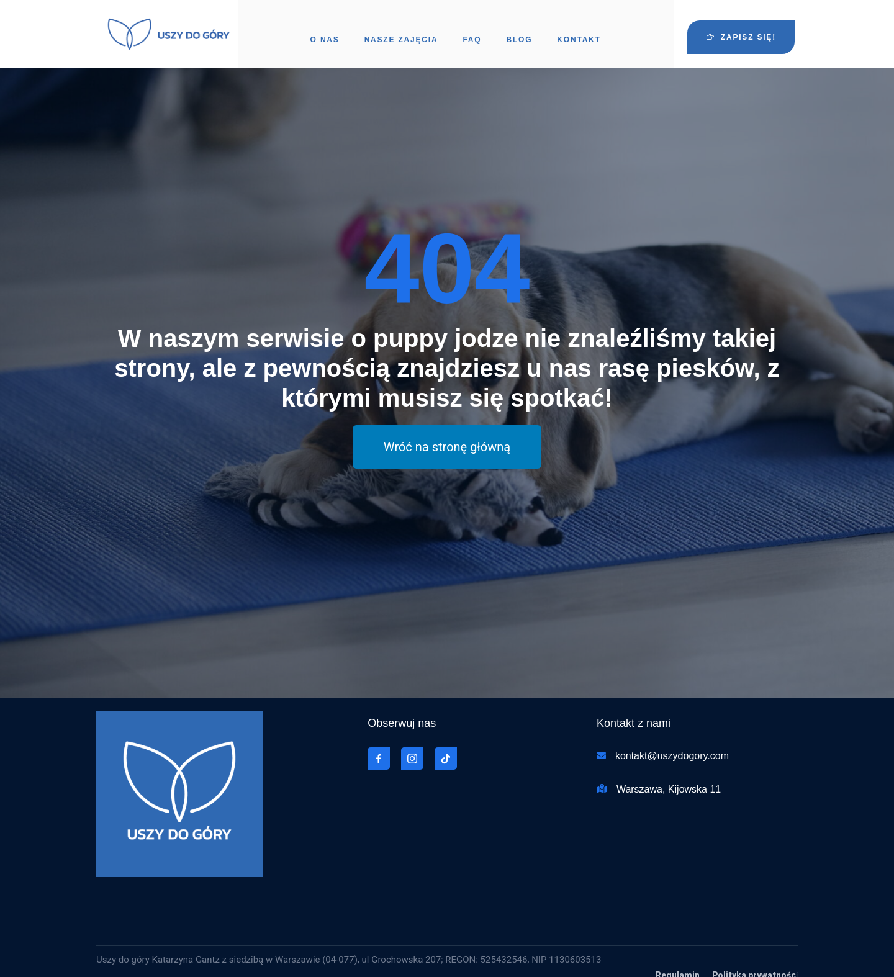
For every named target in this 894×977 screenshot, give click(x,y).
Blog (519, 28)
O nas (325, 28)
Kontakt (578, 28)
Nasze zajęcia (401, 28)
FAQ (472, 28)
